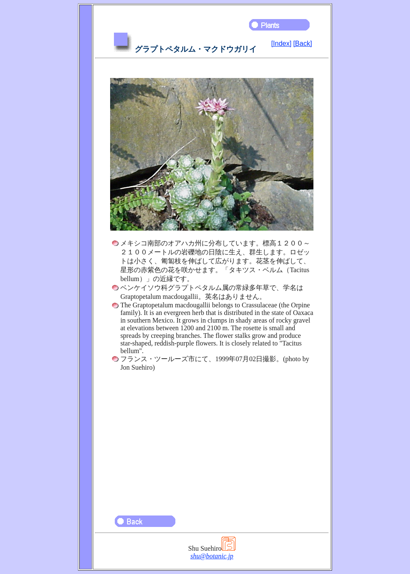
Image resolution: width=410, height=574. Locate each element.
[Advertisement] (211, 439)
